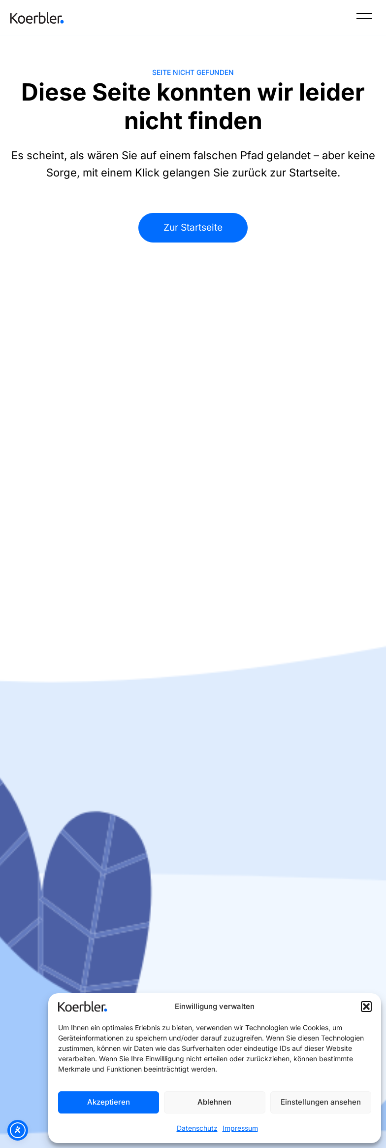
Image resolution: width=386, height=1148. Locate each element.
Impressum (240, 1128)
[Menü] (364, 18)
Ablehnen (214, 1102)
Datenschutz (197, 1128)
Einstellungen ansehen (321, 1102)
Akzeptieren (108, 1102)
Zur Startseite (193, 227)
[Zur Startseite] (37, 18)
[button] (366, 1006)
